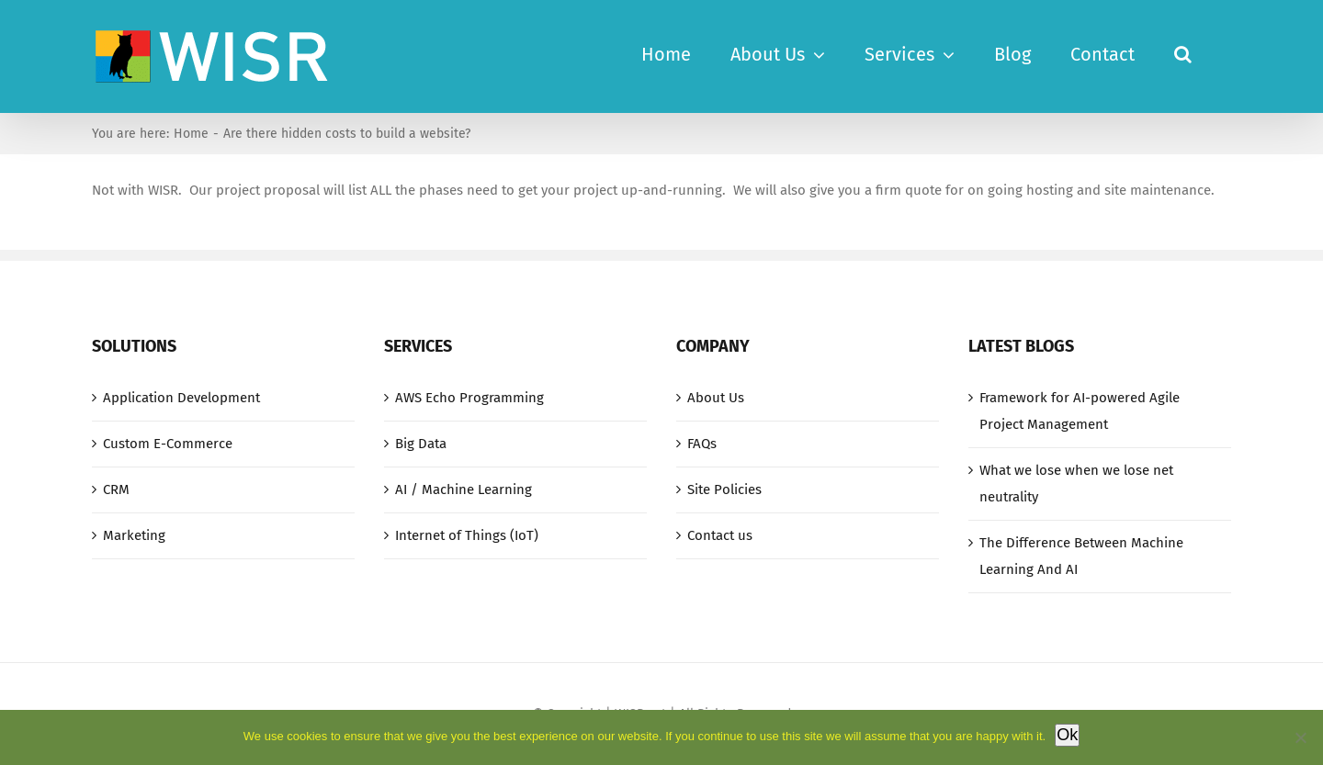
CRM (116, 489)
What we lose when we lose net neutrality (1076, 483)
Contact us (719, 535)
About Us (715, 397)
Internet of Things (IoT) (466, 535)
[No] (1300, 737)
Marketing (134, 535)
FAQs (702, 443)
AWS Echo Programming (469, 397)
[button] (1183, 52)
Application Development (181, 397)
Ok (1067, 735)
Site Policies (724, 489)
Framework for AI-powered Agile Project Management (1079, 411)
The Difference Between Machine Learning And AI (1081, 556)
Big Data (421, 443)
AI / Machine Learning (463, 489)
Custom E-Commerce (167, 443)
